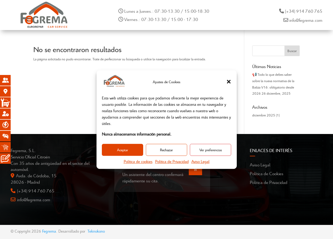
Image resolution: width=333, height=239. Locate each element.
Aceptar (122, 149)
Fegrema (49, 231)
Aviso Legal (200, 161)
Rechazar (166, 149)
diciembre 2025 (263, 115)
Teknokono (96, 231)
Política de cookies (138, 161)
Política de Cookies (266, 173)
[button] (228, 82)
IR (195, 169)
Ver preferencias (210, 149)
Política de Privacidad (172, 161)
